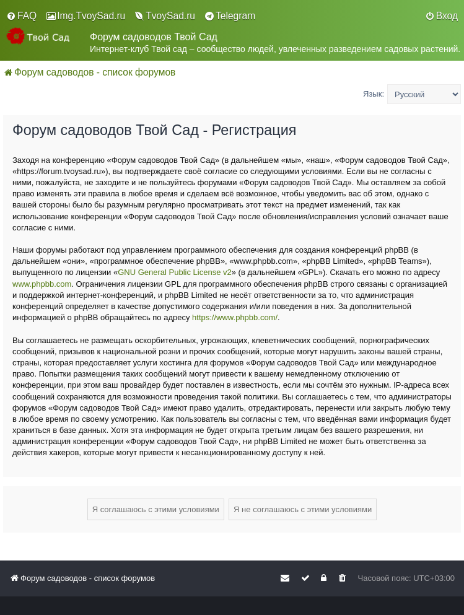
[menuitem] (21, 16)
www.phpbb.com (41, 284)
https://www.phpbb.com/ (235, 317)
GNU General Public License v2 (175, 272)
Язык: (373, 93)
